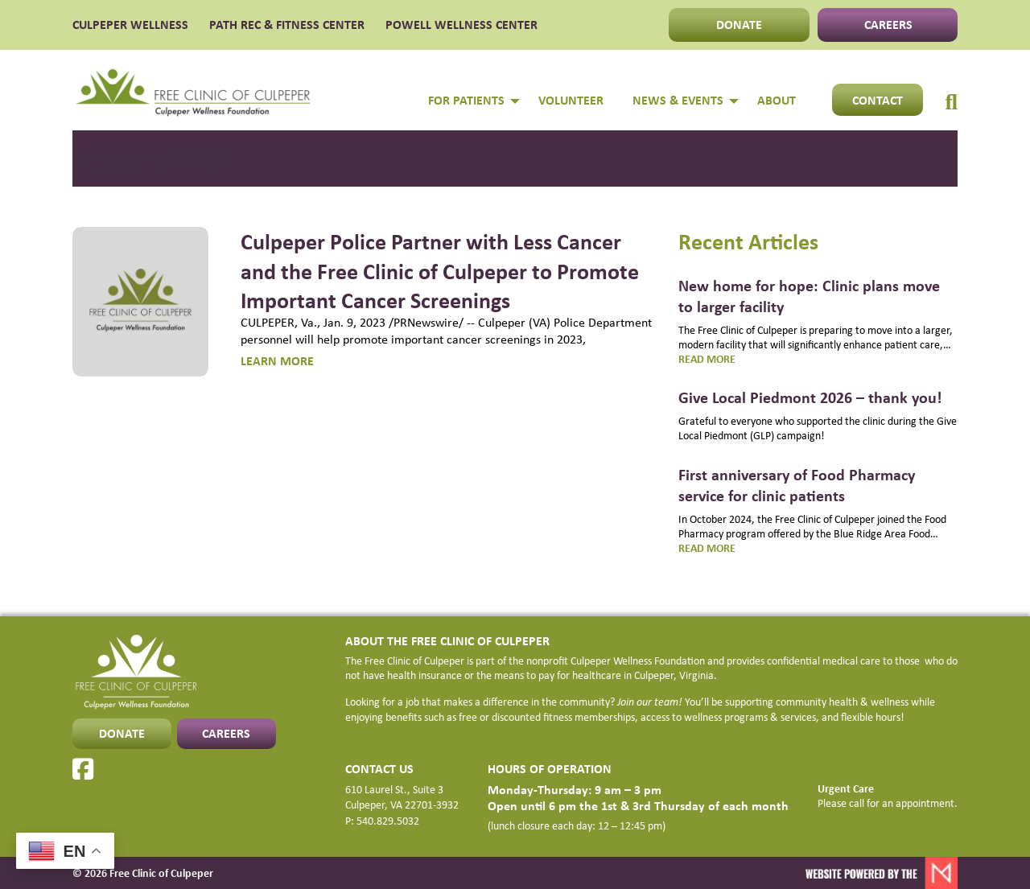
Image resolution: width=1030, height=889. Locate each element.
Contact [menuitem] (877, 100)
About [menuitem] (776, 100)
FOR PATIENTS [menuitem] (466, 100)
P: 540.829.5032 (382, 820)
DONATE (739, 24)
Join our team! (649, 701)
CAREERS (888, 24)
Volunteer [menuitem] (571, 100)
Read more (725, 359)
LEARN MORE (277, 360)
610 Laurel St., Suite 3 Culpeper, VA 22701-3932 (402, 797)
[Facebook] (82, 769)
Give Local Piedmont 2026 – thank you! (810, 397)
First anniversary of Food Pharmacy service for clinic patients (796, 484)
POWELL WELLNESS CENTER (461, 25)
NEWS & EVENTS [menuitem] (677, 100)
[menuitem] (951, 85)
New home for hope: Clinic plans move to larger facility (809, 295)
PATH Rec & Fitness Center (287, 25)
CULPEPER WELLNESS (130, 25)
